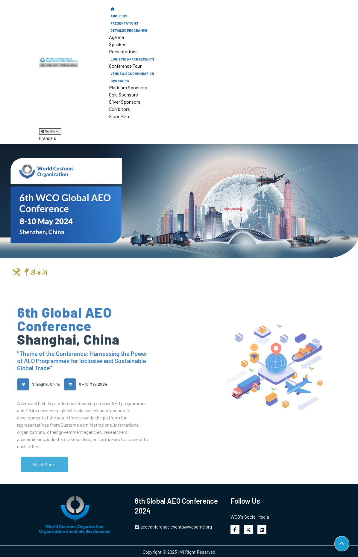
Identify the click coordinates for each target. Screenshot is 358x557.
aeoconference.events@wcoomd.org (173, 526)
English (50, 131)
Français (47, 138)
